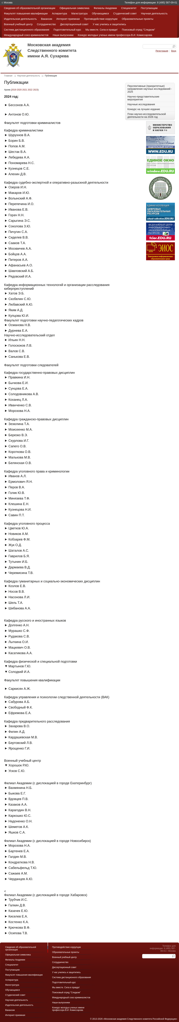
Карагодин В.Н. (19, 810)
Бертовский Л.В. (20, 743)
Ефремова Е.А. (19, 713)
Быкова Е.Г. (17, 793)
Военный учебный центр (18, 24)
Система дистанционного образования (26, 29)
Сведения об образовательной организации (29, 8)
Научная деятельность (154, 13)
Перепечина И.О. (21, 204)
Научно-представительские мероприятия (143, 98)
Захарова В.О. (19, 726)
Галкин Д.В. (17, 905)
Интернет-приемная (68, 18)
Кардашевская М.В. (23, 737)
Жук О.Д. (15, 545)
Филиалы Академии (105, 8)
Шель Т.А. (15, 603)
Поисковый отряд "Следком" (138, 29)
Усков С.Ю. (16, 771)
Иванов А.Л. (17, 476)
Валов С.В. (16, 351)
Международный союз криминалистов (26, 35)
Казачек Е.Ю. (18, 911)
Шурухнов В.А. (19, 135)
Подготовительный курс (67, 29)
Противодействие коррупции (101, 18)
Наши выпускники (63, 35)
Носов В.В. (16, 591)
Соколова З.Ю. (19, 226)
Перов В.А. (16, 487)
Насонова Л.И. (19, 597)
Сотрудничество (46, 24)
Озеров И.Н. (17, 187)
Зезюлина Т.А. (19, 424)
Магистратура (79, 13)
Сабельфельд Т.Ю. (22, 868)
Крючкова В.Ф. (19, 927)
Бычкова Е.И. (18, 383)
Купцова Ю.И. (18, 315)
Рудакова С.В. (19, 636)
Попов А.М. (16, 146)
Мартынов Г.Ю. (19, 666)
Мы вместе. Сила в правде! (102, 29)
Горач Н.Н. (16, 215)
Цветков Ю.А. (18, 528)
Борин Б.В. (16, 140)
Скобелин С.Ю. (19, 299)
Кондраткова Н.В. (21, 862)
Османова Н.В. (19, 325)
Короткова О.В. (19, 452)
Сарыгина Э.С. (19, 220)
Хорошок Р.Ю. (18, 765)
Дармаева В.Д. (19, 567)
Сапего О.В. (17, 446)
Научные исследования (141, 104)
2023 (35, 89)
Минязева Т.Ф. (19, 498)
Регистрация (162, 51)
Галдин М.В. (17, 857)
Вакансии (46, 18)
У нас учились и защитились (109, 24)
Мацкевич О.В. (19, 647)
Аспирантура (59, 13)
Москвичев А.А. (20, 248)
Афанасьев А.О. (20, 265)
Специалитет (128, 8)
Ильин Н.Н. (16, 340)
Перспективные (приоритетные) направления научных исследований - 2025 (149, 89)
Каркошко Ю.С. (19, 815)
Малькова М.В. (19, 457)
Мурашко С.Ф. (19, 631)
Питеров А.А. (18, 260)
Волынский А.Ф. (20, 198)
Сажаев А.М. (18, 873)
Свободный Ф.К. (20, 707)
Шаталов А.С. (18, 550)
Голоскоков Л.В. (20, 345)
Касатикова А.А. (20, 653)
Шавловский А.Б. (21, 271)
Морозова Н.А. (19, 411)
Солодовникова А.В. (23, 394)
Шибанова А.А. (19, 608)
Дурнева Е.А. (18, 330)
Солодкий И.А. (19, 672)
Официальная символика (74, 8)
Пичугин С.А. (18, 232)
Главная (8, 75)
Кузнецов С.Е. (18, 168)
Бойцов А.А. (17, 254)
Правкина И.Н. (19, 377)
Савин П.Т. (16, 515)
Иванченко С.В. (20, 405)
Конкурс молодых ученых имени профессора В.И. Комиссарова (115, 35)
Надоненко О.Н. (20, 821)
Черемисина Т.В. (20, 573)
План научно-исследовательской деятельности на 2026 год (146, 115)
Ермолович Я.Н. (20, 481)
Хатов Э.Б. (16, 293)
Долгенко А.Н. (18, 625)
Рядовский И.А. (19, 276)
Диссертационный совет (74, 24)
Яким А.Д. (15, 310)
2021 (24, 89)
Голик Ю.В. (16, 493)
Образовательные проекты (137, 18)
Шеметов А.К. (18, 827)
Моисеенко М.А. (20, 429)
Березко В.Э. (18, 435)
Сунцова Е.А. (18, 388)
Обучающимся (100, 13)
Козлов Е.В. (17, 586)
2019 (14, 89)
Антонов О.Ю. (18, 114)
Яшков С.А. (17, 832)
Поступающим (149, 8)
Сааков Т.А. (17, 243)
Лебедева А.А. (19, 157)
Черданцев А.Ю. (20, 879)
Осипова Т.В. (18, 933)
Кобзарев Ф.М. (19, 539)
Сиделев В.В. (18, 237)
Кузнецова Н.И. (19, 509)
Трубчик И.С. (18, 899)
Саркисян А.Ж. (19, 689)
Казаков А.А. (17, 804)
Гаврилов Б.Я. (19, 556)
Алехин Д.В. (17, 174)
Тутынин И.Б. (18, 562)
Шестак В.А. (17, 152)
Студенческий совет (125, 13)
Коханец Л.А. (18, 399)
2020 (19, 89)
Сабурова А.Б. (19, 702)
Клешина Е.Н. (18, 504)
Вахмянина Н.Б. (20, 788)
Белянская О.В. (20, 463)
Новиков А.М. (18, 534)
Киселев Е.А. (18, 916)
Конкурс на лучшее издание (143, 109)
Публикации (51, 75)
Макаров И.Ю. (19, 193)
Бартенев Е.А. (19, 851)
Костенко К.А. (18, 922)
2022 (30, 89)
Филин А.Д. (16, 731)
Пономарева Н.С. (21, 163)
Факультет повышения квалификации (26, 13)
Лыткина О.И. (18, 642)
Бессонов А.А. (19, 105)
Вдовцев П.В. (18, 799)
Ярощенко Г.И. (19, 748)
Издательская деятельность (20, 18)
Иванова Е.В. (18, 209)
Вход (173, 51)
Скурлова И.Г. (18, 440)
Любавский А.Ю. (20, 304)
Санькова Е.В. (19, 356)
